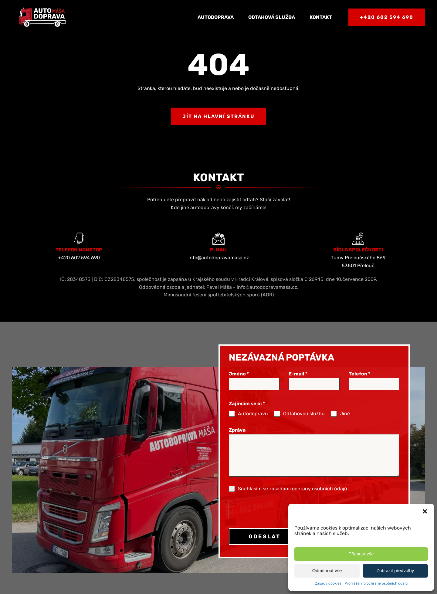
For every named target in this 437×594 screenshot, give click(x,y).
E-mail (298, 374)
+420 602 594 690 (386, 17)
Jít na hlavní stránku (218, 116)
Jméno (239, 374)
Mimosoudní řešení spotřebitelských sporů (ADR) (219, 295)
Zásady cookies (328, 583)
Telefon (359, 374)
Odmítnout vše (327, 570)
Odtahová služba (271, 17)
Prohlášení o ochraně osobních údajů (376, 583)
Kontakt (321, 17)
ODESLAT (264, 536)
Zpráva (237, 430)
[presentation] (268, 510)
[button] (425, 511)
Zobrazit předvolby (395, 570)
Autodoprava (216, 17)
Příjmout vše (361, 553)
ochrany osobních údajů (319, 489)
